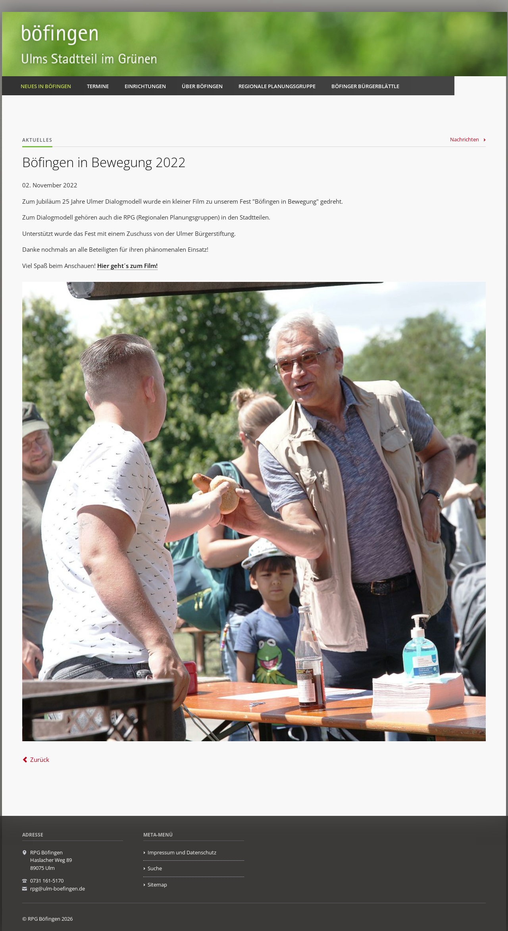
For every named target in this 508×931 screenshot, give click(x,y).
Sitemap (157, 884)
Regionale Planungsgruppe (277, 86)
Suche (155, 868)
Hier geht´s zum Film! (127, 266)
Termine (98, 86)
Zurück (39, 759)
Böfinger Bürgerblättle (365, 86)
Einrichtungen (145, 86)
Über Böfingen (202, 86)
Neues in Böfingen (46, 86)
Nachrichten (464, 139)
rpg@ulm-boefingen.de (57, 888)
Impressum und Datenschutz (182, 852)
